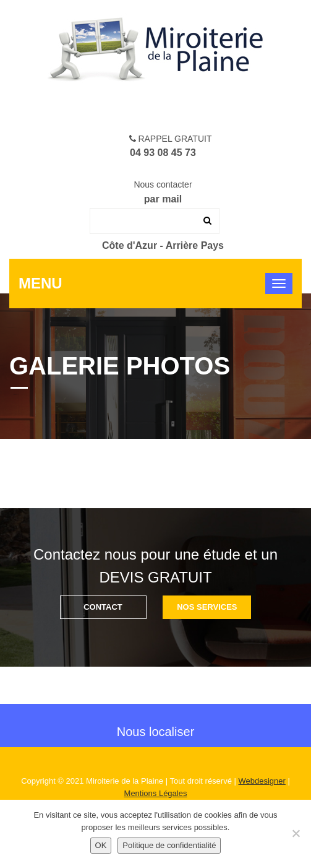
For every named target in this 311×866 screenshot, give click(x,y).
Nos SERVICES (207, 607)
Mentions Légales (155, 793)
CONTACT (102, 607)
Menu (40, 283)
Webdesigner (262, 781)
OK (101, 845)
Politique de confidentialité (169, 845)
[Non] (295, 833)
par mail (163, 199)
